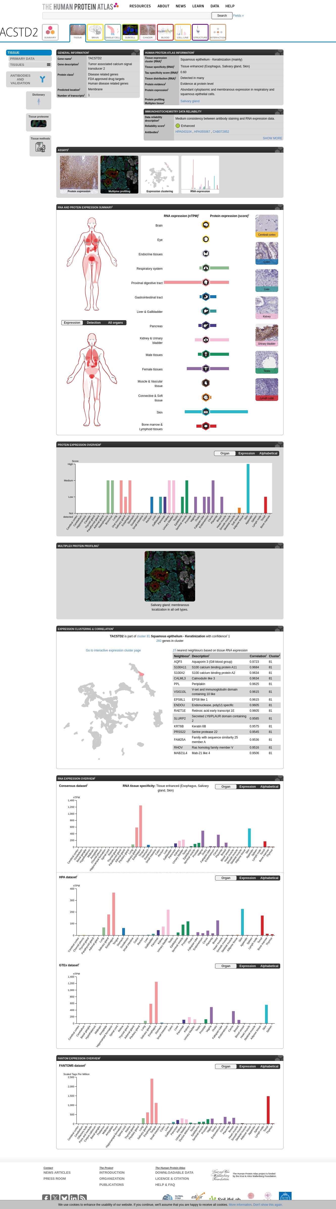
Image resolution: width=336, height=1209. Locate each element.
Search (222, 15)
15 (174, 650)
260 (158, 641)
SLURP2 (180, 718)
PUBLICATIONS (111, 1185)
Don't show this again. (268, 1204)
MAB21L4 (180, 753)
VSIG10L (180, 692)
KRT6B (179, 726)
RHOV (178, 747)
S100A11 (180, 667)
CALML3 (180, 678)
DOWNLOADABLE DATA (174, 1172)
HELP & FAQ (165, 1185)
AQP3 (178, 662)
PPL (177, 684)
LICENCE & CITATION (172, 1178)
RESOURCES (140, 6)
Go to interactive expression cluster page (113, 650)
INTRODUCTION (112, 1172)
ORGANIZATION (111, 1178)
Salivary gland (189, 101)
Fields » (238, 15)
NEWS (181, 6)
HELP (230, 6)
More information (240, 1204)
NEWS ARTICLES (57, 1172)
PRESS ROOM (55, 1178)
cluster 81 (143, 636)
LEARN (198, 6)
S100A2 (179, 673)
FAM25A (180, 739)
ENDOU (179, 705)
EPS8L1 (179, 699)
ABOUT (163, 6)
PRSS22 (180, 732)
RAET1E (180, 710)
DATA (215, 6)
